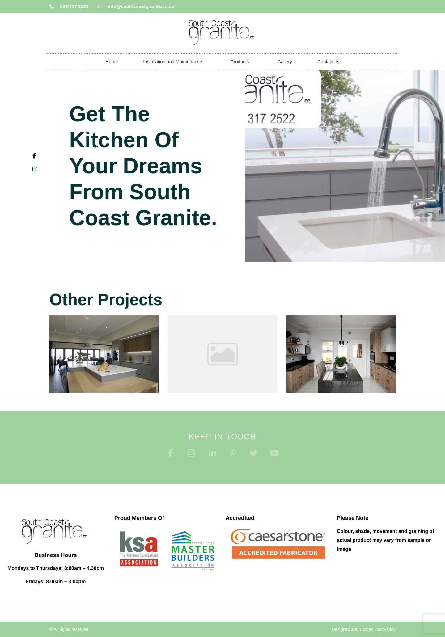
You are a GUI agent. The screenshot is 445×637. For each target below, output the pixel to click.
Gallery (284, 61)
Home (111, 61)
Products (241, 62)
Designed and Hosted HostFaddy (364, 629)
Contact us (328, 61)
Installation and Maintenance (174, 62)
